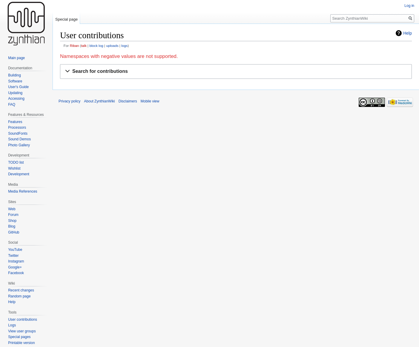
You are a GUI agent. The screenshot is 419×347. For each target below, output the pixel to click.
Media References (22, 191)
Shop (12, 221)
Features (15, 122)
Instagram (16, 261)
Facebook (16, 273)
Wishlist (14, 168)
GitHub (13, 232)
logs (124, 45)
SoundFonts (17, 133)
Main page (16, 58)
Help (407, 33)
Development (18, 174)
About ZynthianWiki (99, 101)
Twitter (13, 256)
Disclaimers (128, 101)
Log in (409, 6)
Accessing (16, 98)
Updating (15, 93)
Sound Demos (19, 139)
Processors (17, 127)
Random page (19, 296)
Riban (74, 45)
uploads (112, 45)
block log (96, 45)
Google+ (15, 267)
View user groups (22, 331)
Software (15, 81)
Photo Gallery (19, 145)
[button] (236, 71)
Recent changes (21, 290)
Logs (12, 325)
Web (11, 209)
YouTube (15, 250)
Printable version (21, 343)
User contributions (22, 319)
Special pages (19, 337)
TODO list (16, 162)
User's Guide (18, 87)
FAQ (11, 104)
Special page (66, 19)
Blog (11, 226)
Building (14, 75)
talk (84, 45)
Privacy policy (69, 101)
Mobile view (150, 101)
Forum (13, 215)
